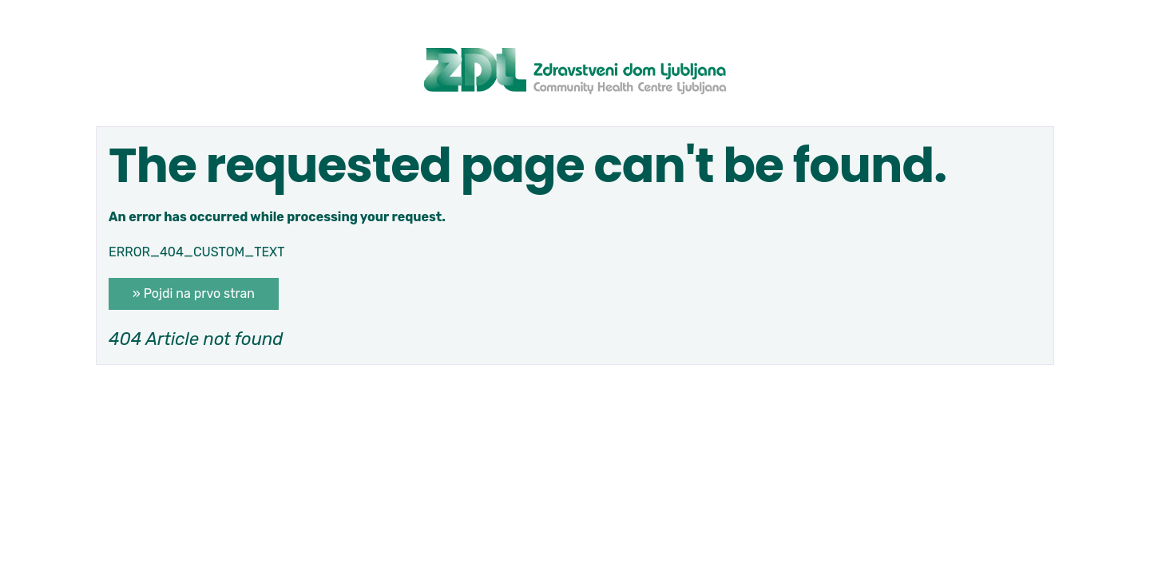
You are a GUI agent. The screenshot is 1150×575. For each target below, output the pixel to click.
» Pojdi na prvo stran (194, 293)
